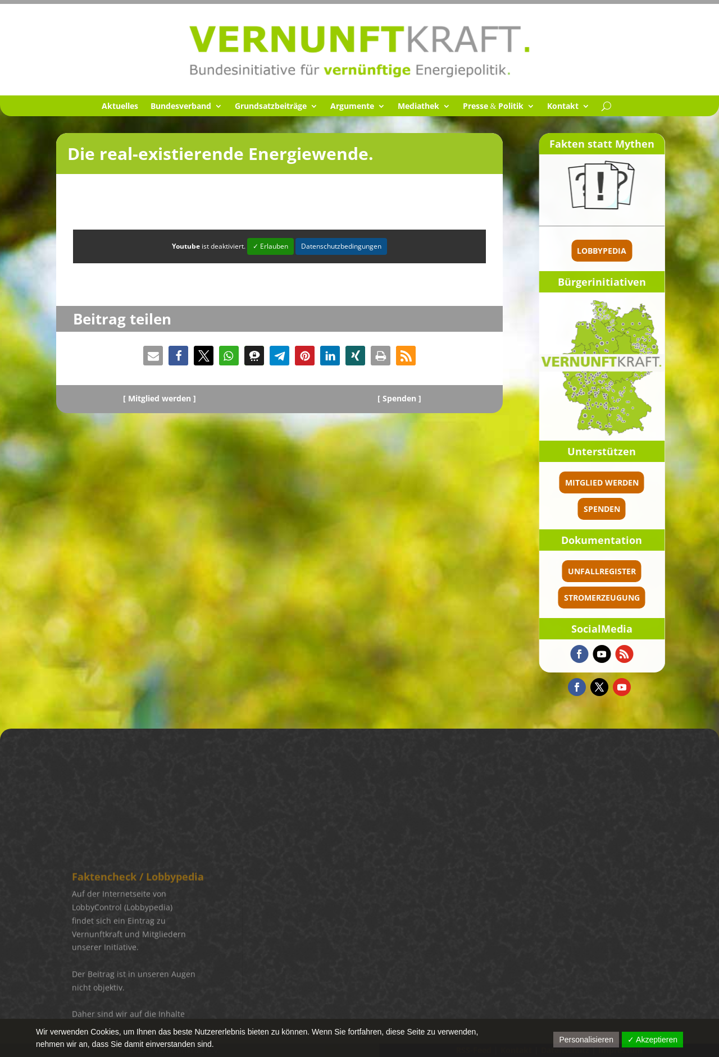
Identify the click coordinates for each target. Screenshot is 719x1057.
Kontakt (563, 106)
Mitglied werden (634, 482)
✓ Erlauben (270, 246)
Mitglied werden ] (162, 398)
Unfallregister (634, 571)
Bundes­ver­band (181, 106)
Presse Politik (493, 106)
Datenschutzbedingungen (341, 246)
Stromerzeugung (634, 597)
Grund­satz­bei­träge (271, 106)
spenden (634, 509)
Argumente (352, 106)
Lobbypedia (634, 250)
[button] (153, 355)
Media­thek (418, 106)
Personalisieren (586, 1039)
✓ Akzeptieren (652, 1039)
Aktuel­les (120, 106)
